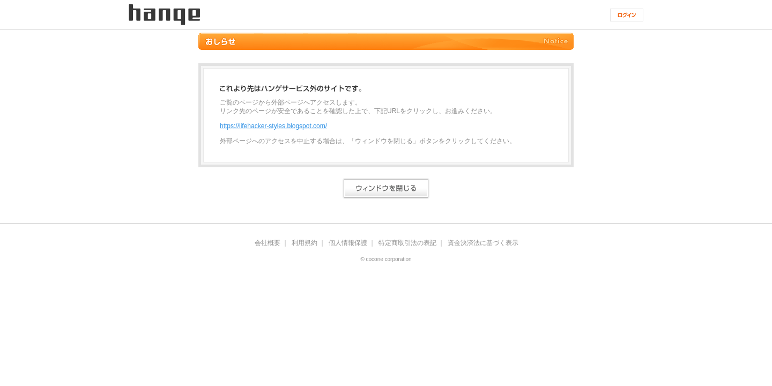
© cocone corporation (385, 259)
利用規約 (304, 243)
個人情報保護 (348, 243)
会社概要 (267, 243)
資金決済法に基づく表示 (483, 243)
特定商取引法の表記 (407, 243)
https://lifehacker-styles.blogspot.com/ (273, 126)
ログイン (626, 15)
